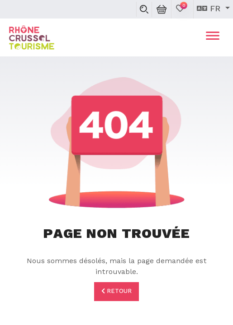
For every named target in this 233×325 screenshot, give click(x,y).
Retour (116, 291)
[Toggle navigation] (212, 37)
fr (210, 9)
